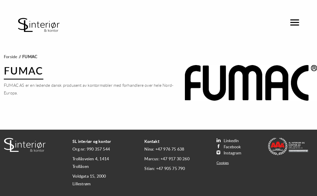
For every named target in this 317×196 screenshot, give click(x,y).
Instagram (229, 152)
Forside (10, 57)
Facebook (229, 146)
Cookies (223, 163)
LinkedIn (228, 140)
